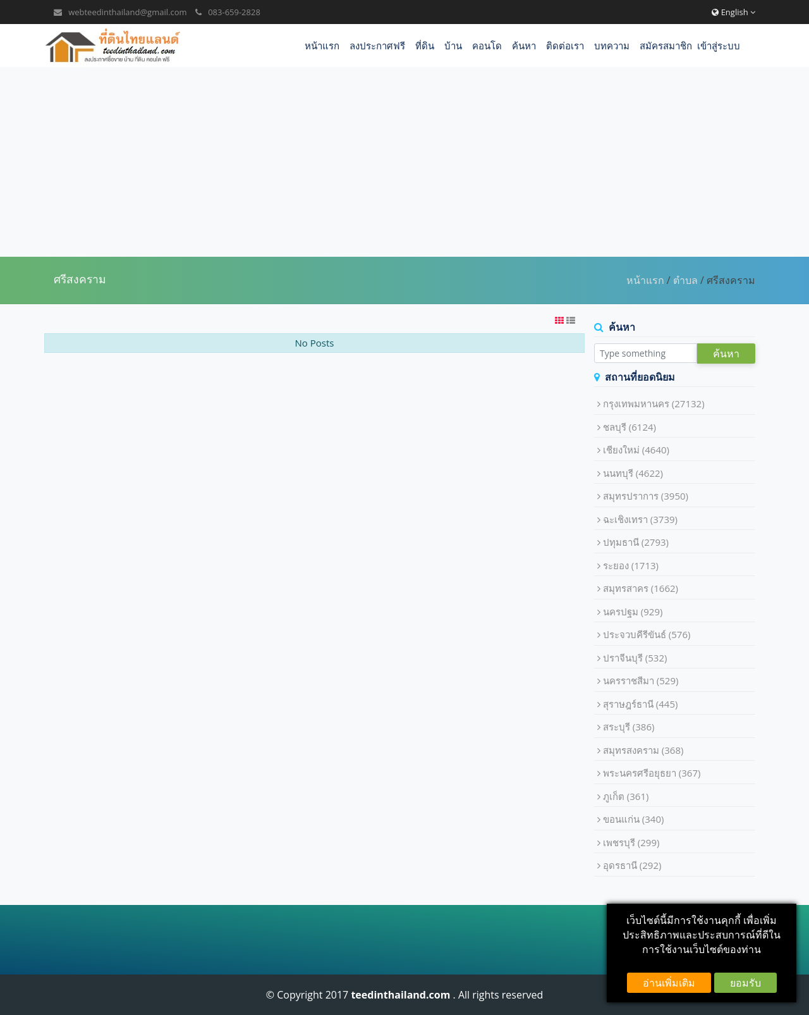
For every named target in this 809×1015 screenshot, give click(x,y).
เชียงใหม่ (636, 449)
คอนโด (487, 45)
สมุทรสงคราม (643, 750)
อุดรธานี (632, 865)
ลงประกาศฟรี (377, 45)
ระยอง (631, 565)
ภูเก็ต (626, 796)
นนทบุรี (633, 473)
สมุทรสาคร (640, 588)
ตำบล (685, 280)
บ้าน (453, 45)
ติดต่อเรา (565, 45)
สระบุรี (629, 726)
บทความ (612, 45)
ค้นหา (524, 45)
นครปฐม (633, 611)
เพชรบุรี (631, 842)
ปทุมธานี (636, 542)
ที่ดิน (424, 45)
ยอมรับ (745, 983)
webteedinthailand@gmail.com (127, 12)
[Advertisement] (404, 161)
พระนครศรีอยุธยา (652, 772)
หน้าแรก (322, 45)
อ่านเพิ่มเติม (669, 983)
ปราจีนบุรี (635, 657)
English (733, 12)
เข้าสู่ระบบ (718, 45)
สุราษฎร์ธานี (640, 704)
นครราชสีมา (641, 680)
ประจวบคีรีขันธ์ (647, 634)
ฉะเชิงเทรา (640, 519)
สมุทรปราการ (645, 495)
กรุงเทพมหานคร (654, 403)
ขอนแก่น (633, 819)
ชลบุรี (629, 427)
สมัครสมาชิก (666, 45)
